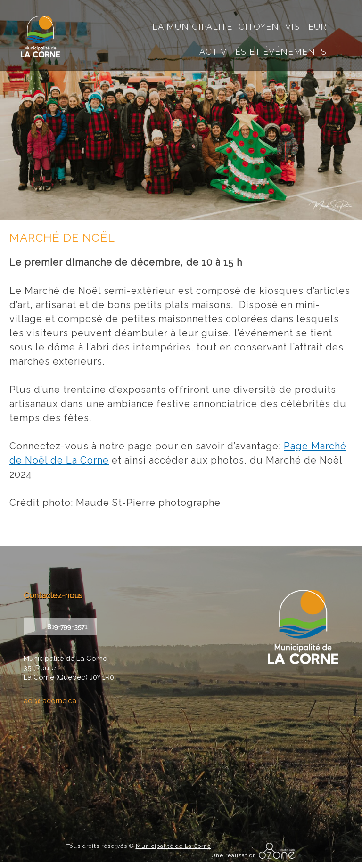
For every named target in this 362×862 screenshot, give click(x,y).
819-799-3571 (67, 627)
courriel (264, 12)
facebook (278, 12)
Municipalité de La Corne (173, 846)
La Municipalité (192, 27)
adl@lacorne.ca (50, 701)
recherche (249, 12)
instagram (293, 12)
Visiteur (306, 27)
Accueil (234, 12)
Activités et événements (263, 52)
